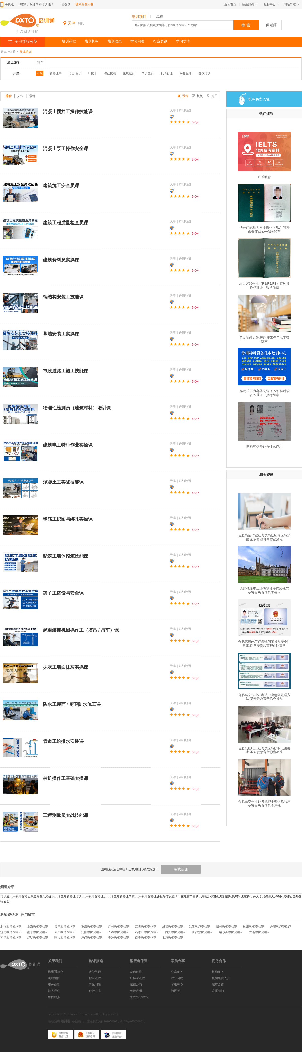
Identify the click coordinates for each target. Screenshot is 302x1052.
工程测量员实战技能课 (65, 815)
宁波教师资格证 (118, 937)
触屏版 (175, 991)
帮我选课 (181, 869)
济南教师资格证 (10, 932)
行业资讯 (160, 41)
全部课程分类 (26, 42)
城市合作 (218, 984)
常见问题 (95, 984)
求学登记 (95, 972)
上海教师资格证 (37, 926)
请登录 (65, 4)
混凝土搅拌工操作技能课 (68, 111)
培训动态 (115, 41)
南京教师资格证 (37, 932)
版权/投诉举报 (139, 997)
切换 (81, 23)
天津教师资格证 (64, 926)
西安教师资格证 (175, 932)
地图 (211, 96)
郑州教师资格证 (226, 926)
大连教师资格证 (259, 932)
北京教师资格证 (10, 926)
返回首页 (230, 4)
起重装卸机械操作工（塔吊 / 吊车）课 (81, 630)
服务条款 (54, 984)
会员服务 (177, 972)
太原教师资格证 (172, 937)
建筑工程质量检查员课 (65, 222)
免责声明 (136, 991)
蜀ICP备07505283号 (132, 1021)
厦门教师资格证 (91, 937)
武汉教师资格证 (199, 926)
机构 (197, 96)
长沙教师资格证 (202, 932)
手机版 (9, 4)
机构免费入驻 (84, 4)
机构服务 (218, 972)
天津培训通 (7, 52)
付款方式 (95, 991)
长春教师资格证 (118, 932)
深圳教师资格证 (145, 926)
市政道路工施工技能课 (65, 370)
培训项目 (139, 17)
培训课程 (69, 41)
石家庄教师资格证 (147, 932)
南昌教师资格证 (10, 937)
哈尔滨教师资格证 (231, 932)
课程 (159, 17)
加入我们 (54, 991)
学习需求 (183, 41)
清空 (40, 62)
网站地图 (54, 978)
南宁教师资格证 (145, 937)
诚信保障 (136, 972)
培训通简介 (55, 972)
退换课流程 (137, 978)
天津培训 (26, 52)
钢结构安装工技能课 (63, 296)
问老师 (271, 25)
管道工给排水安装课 (63, 741)
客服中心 (271, 4)
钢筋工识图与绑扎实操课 (68, 519)
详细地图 (185, 110)
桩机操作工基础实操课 (65, 778)
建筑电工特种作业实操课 (68, 445)
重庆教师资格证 (91, 926)
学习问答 (137, 41)
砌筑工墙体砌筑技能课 (65, 556)
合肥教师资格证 (280, 926)
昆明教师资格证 (37, 937)
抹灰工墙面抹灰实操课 (65, 667)
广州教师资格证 (118, 926)
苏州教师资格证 (64, 932)
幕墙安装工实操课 (61, 333)
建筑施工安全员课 (61, 185)
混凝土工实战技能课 (63, 482)
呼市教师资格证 (64, 937)
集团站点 (54, 997)
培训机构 (92, 41)
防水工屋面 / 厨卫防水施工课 (72, 704)
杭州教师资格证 (253, 926)
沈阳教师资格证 (91, 932)
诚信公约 (136, 984)
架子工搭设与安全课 (63, 593)
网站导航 (292, 4)
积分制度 (177, 978)
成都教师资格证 (172, 926)
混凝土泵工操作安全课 (65, 148)
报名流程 (95, 978)
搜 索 (245, 25)
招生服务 (250, 4)
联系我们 (218, 991)
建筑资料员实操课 (61, 259)
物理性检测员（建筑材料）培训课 (77, 407)
